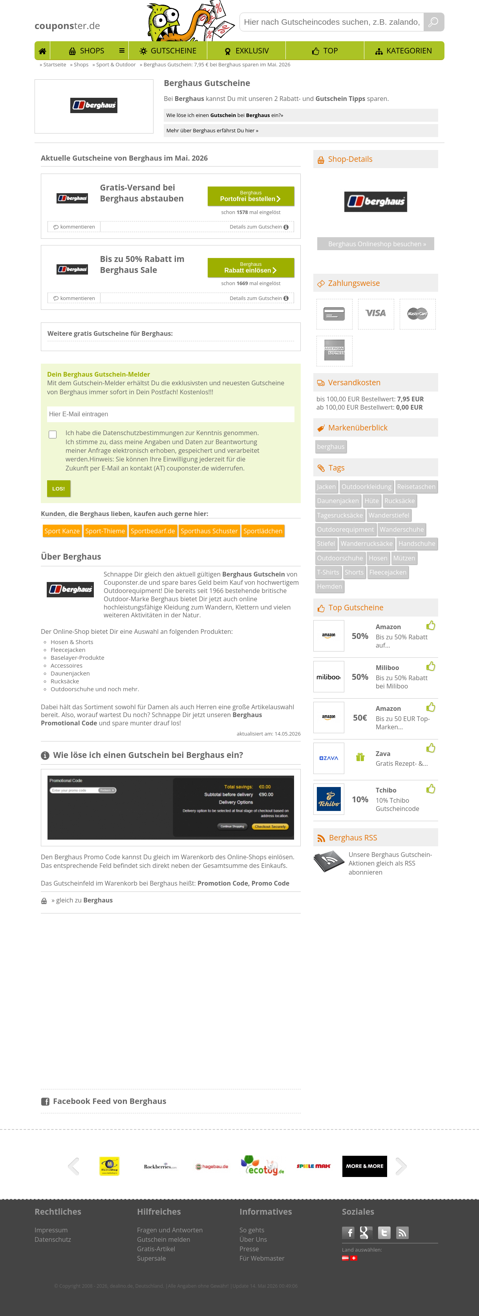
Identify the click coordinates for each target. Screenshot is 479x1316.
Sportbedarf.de (153, 531)
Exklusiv (252, 50)
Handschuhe (417, 543)
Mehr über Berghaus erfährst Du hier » (212, 130)
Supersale (151, 1258)
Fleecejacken (388, 572)
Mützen (404, 558)
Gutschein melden (163, 1239)
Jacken (326, 486)
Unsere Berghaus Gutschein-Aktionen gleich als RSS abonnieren (390, 863)
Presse (249, 1249)
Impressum (51, 1230)
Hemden (329, 586)
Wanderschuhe (402, 529)
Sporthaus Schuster (209, 531)
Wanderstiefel (389, 515)
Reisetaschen (416, 486)
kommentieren (77, 226)
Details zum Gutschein (256, 226)
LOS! (58, 489)
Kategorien (409, 50)
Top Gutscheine (356, 607)
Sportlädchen (262, 531)
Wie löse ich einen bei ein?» (224, 115)
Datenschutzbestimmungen (143, 432)
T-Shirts (328, 572)
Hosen (378, 558)
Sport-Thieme (105, 531)
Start (42, 50)
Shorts (354, 572)
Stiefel (326, 543)
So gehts (252, 1230)
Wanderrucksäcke (367, 543)
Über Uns (253, 1239)
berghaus (331, 446)
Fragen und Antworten (170, 1230)
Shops (92, 50)
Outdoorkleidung (366, 486)
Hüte (372, 500)
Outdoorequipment (345, 529)
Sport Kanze (62, 531)
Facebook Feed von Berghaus (109, 1101)
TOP (331, 50)
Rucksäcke (399, 500)
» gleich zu (82, 900)
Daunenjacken (338, 500)
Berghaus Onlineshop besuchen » (377, 244)
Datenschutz (53, 1239)
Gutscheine (173, 50)
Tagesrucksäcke (340, 515)
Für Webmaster (262, 1258)
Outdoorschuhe (340, 558)
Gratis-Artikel (156, 1249)
